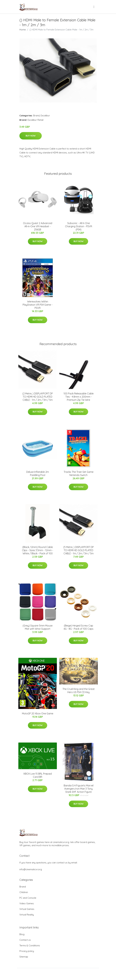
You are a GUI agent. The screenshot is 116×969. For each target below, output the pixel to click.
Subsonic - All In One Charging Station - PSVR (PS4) (78, 226)
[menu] (94, 7)
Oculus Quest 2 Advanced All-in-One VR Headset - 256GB (37, 226)
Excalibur (45, 115)
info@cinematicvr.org (30, 869)
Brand (36, 115)
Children (23, 892)
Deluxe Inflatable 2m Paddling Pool (37, 473)
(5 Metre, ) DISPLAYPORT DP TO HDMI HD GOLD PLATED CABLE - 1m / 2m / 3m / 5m (78, 550)
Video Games (26, 903)
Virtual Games (26, 909)
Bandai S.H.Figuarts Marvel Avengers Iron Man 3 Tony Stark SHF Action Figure (78, 788)
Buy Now (30, 135)
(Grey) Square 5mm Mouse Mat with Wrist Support (37, 627)
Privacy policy (26, 951)
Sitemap (23, 956)
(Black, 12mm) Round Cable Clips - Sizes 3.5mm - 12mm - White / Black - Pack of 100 (37, 550)
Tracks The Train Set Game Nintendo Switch (78, 473)
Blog (21, 934)
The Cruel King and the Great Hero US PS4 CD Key (78, 690)
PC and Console (27, 897)
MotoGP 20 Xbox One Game (37, 713)
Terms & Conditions (29, 945)
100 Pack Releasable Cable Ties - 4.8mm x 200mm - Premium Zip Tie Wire (79, 396)
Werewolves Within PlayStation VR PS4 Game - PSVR (37, 304)
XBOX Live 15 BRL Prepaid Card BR (37, 775)
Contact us (25, 939)
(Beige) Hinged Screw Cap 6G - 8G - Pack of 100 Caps (78, 627)
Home (22, 29)
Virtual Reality (26, 914)
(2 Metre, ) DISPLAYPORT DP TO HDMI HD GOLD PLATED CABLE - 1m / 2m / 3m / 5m (37, 396)
